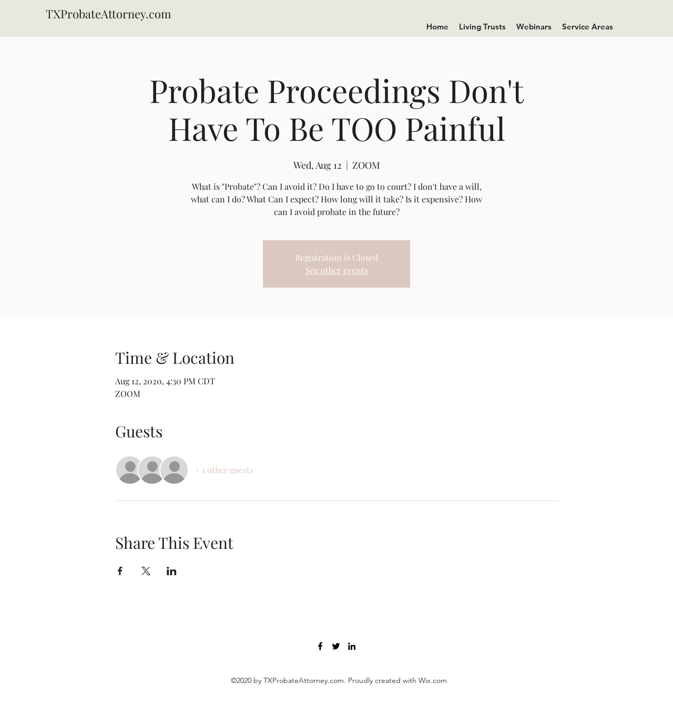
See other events (336, 270)
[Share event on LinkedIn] (172, 571)
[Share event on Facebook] (120, 571)
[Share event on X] (146, 571)
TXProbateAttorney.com (108, 14)
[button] (534, 27)
